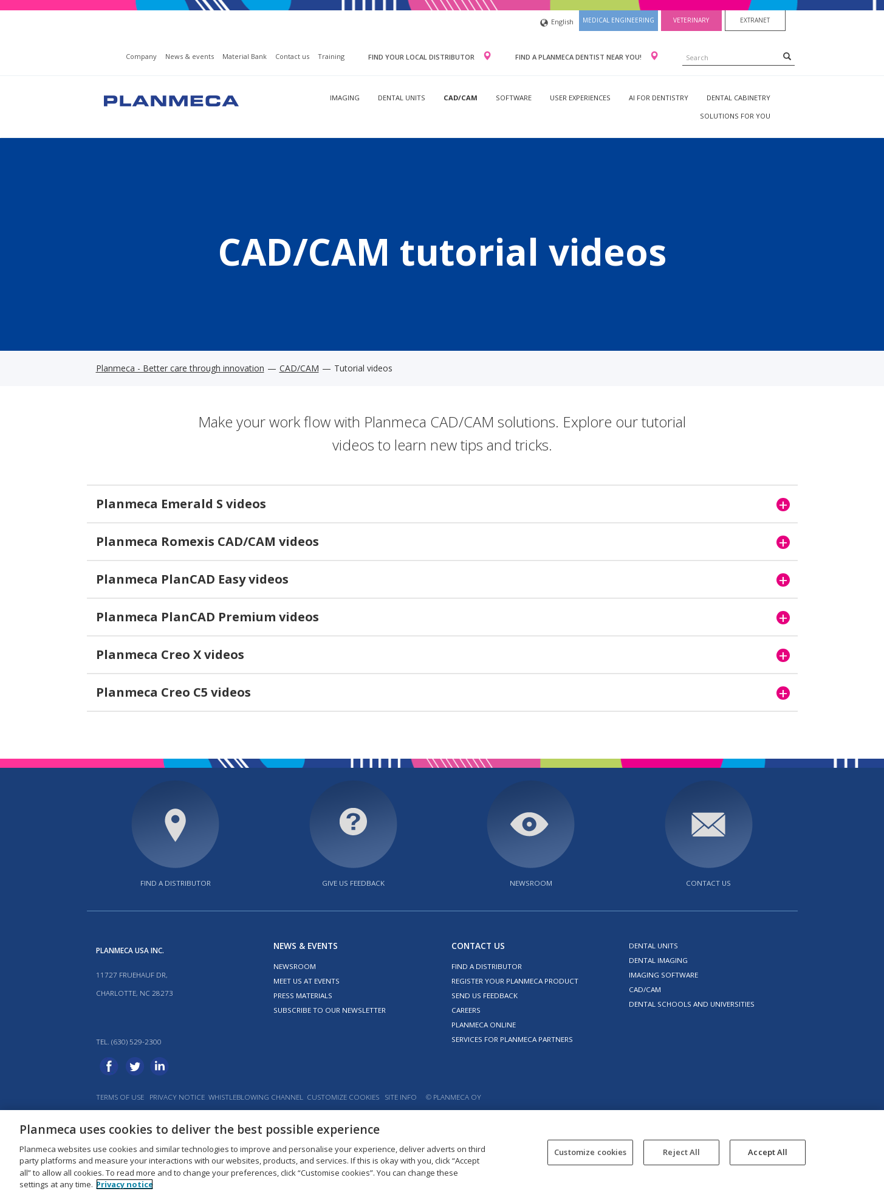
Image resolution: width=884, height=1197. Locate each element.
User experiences (580, 97)
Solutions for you (735, 115)
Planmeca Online (483, 1024)
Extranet (755, 20)
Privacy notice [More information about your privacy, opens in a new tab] (124, 1184)
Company (141, 56)
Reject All (681, 1152)
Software (514, 97)
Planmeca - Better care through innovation (180, 368)
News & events (189, 56)
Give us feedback (353, 883)
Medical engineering (618, 20)
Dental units (401, 97)
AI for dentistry (658, 97)
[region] (442, 1153)
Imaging (345, 97)
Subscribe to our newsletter (329, 1010)
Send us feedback (484, 995)
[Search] (787, 56)
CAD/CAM (461, 97)
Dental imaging (658, 960)
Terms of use (120, 1097)
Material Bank (244, 56)
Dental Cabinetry (738, 97)
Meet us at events (306, 980)
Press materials (302, 995)
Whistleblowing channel (255, 1097)
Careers (466, 1010)
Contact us (292, 56)
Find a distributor (175, 883)
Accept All (767, 1152)
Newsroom (531, 883)
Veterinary (691, 20)
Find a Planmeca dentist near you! (579, 56)
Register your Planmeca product (514, 980)
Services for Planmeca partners (512, 1039)
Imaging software (663, 974)
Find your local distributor (422, 56)
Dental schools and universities (692, 1004)
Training (331, 56)
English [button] (557, 22)
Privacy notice (177, 1097)
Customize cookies (343, 1097)
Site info (401, 1097)
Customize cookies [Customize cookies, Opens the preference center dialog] (590, 1152)
